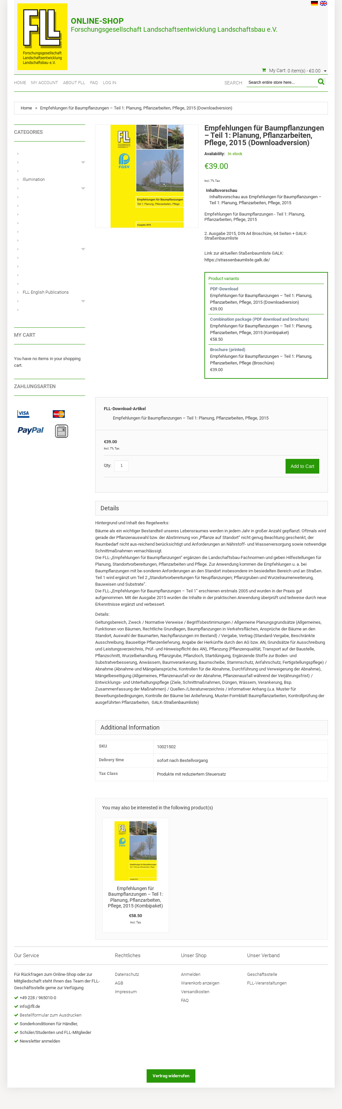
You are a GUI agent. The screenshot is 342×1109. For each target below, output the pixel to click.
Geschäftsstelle (262, 974)
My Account (44, 82)
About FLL (74, 82)
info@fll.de (30, 1006)
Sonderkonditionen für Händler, (49, 1023)
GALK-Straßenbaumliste (174, 702)
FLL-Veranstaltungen (267, 983)
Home (20, 82)
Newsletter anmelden (40, 1041)
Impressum (126, 991)
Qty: (107, 465)
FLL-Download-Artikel (125, 408)
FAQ (94, 82)
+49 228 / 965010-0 (38, 997)
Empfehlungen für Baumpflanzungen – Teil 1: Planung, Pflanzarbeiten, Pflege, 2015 (191, 418)
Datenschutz (127, 974)
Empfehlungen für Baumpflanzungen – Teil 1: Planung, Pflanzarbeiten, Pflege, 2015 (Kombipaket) (135, 897)
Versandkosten (195, 991)
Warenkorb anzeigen (200, 983)
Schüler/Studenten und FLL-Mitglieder (55, 1032)
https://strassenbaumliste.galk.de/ (237, 259)
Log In (109, 82)
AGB (119, 983)
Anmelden (190, 974)
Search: (233, 82)
